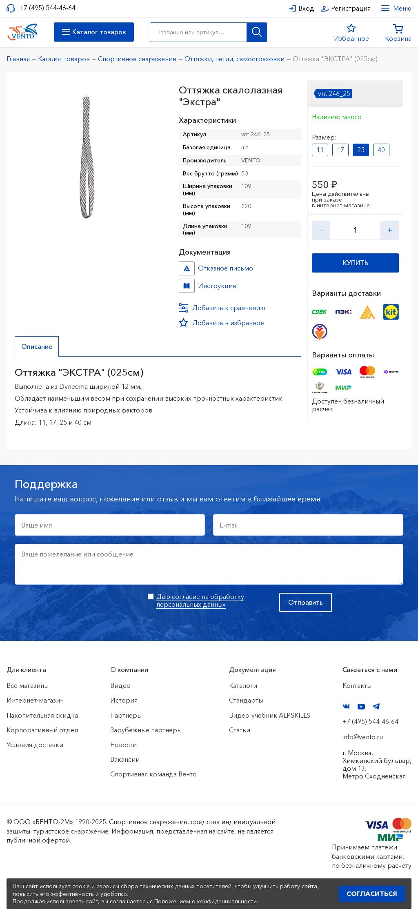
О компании (129, 669)
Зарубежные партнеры (146, 730)
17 (340, 150)
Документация (252, 669)
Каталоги (243, 685)
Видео (120, 685)
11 (320, 150)
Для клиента (26, 669)
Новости (123, 745)
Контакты (356, 685)
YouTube (361, 706)
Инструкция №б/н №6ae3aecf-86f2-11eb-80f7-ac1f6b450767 (187, 286)
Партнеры (126, 715)
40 (381, 150)
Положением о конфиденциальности (205, 901)
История (124, 700)
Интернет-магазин (35, 700)
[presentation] (77, 609)
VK (346, 706)
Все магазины (28, 685)
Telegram (376, 706)
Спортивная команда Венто (153, 774)
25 (361, 150)
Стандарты (246, 700)
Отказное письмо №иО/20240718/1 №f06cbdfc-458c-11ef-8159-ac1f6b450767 (187, 268)
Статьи (239, 730)
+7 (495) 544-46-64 (48, 8)
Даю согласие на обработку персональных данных (200, 600)
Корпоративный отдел (42, 730)
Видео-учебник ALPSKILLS (269, 715)
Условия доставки (35, 745)
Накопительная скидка (42, 715)
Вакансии (125, 759)
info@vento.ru (362, 737)
